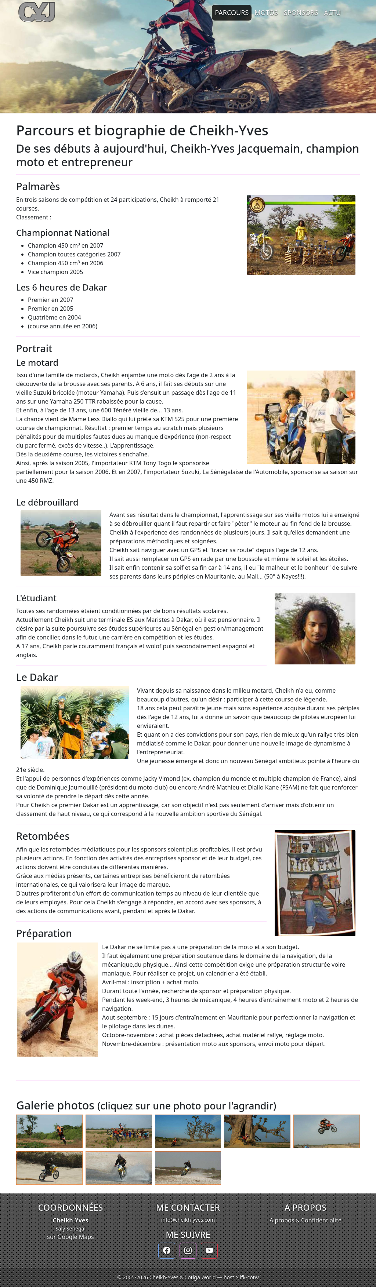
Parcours (232, 12)
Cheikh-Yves (70, 1220)
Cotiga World (200, 1277)
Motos (266, 12)
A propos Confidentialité (305, 1220)
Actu (332, 12)
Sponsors (301, 12)
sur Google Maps (70, 1237)
